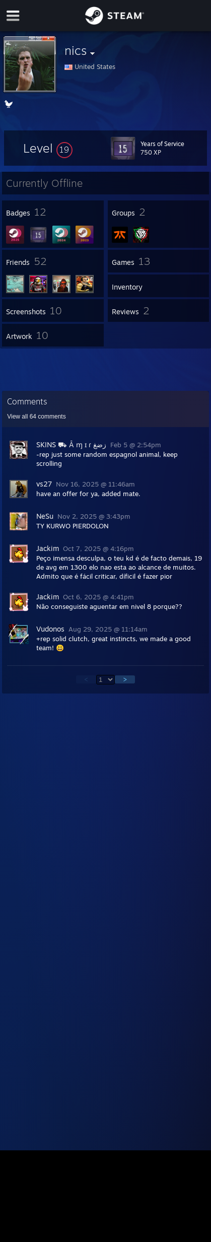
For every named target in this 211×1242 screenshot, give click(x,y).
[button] (48, 148)
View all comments (36, 416)
